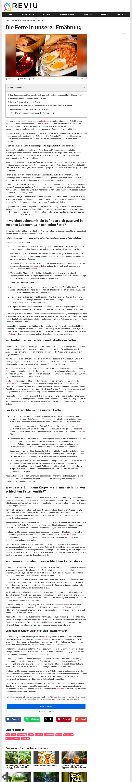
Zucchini (79, 431)
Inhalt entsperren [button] (46, 706)
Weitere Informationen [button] (46, 711)
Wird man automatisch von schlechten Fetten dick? (30, 109)
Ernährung (45, 121)
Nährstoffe (69, 537)
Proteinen (60, 689)
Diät (7, 735)
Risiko (11, 334)
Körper (66, 604)
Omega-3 (25, 738)
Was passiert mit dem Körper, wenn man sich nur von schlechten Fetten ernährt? (41, 106)
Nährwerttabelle (12, 738)
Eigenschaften (35, 266)
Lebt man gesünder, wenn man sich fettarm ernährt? (34, 113)
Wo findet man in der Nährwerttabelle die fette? (28, 99)
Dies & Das (15, 20)
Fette (85, 184)
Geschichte (9, 384)
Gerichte (38, 735)
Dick (13, 735)
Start (7, 20)
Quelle (47, 639)
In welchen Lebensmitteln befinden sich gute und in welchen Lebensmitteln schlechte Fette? (46, 95)
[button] (84, 87)
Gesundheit (49, 735)
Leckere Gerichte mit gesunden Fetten (25, 102)
